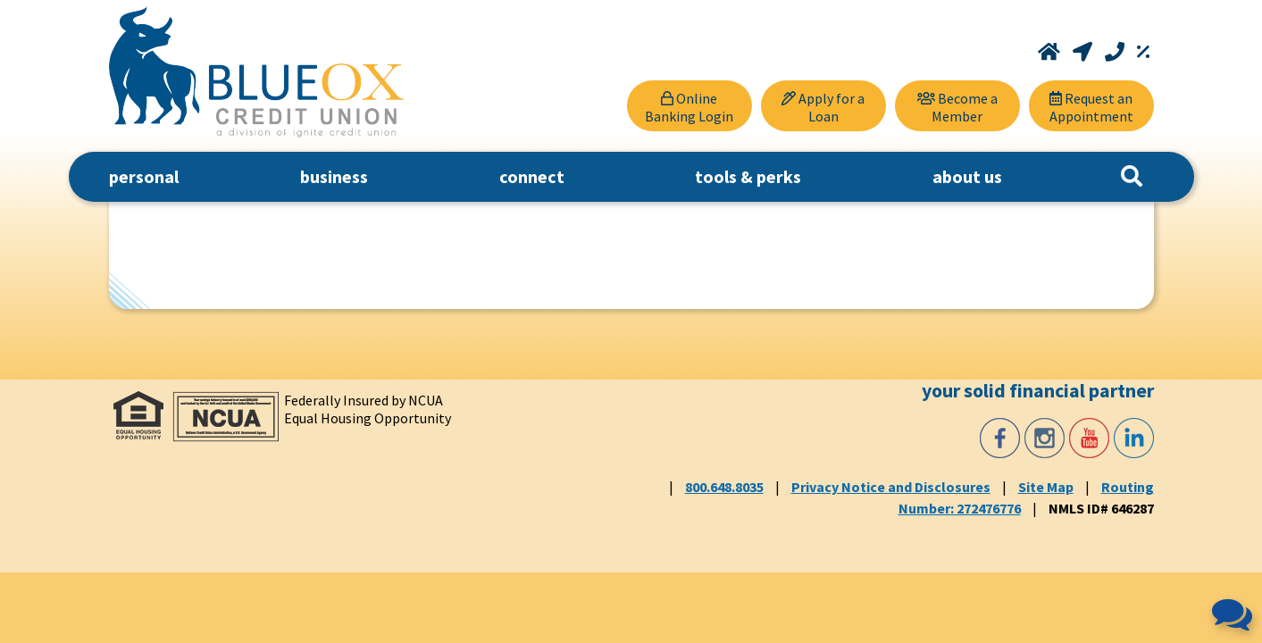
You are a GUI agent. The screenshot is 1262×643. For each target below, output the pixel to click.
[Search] (1131, 177)
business (334, 176)
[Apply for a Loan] (823, 105)
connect (531, 176)
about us (967, 176)
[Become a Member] (957, 105)
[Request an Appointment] (1091, 105)
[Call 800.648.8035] (1116, 51)
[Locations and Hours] (1084, 51)
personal (144, 176)
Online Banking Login (689, 107)
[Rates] (1143, 51)
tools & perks (748, 176)
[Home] (1051, 51)
